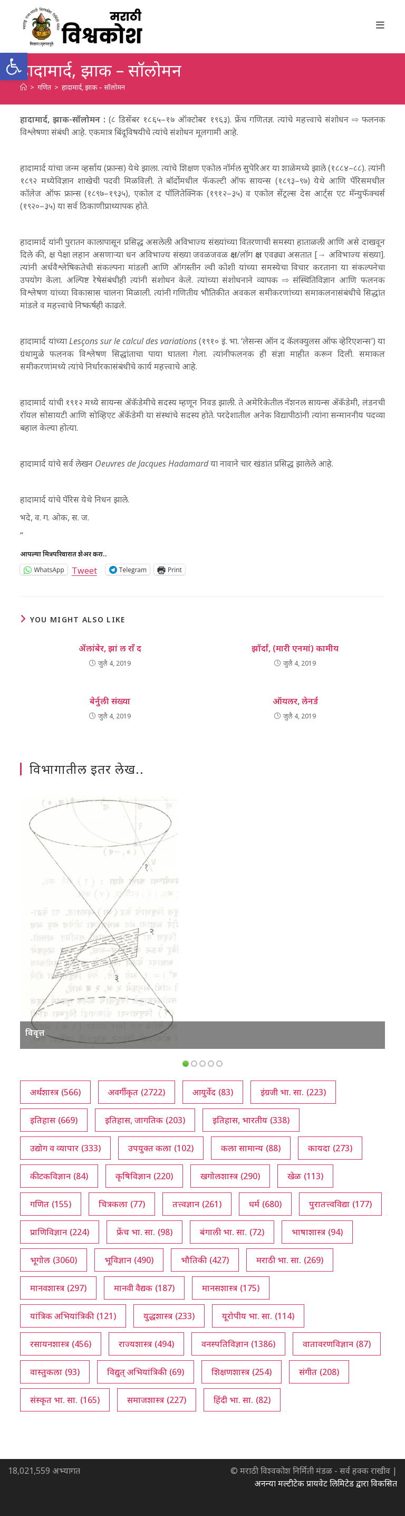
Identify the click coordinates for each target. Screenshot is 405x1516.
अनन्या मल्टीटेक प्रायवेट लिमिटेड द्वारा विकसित (325, 1483)
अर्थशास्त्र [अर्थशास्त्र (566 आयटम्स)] (55, 1092)
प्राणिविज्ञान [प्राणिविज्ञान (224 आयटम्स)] (59, 1232)
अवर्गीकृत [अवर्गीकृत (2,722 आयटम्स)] (136, 1092)
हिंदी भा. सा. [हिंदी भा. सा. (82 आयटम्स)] (242, 1400)
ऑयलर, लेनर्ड (295, 701)
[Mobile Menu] (380, 24)
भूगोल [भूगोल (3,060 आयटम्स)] (53, 1260)
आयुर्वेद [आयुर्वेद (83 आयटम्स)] (212, 1092)
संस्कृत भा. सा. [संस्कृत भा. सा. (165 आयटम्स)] (65, 1400)
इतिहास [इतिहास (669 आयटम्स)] (54, 1120)
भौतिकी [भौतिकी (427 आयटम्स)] (205, 1260)
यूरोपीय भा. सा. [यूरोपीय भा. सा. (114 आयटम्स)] (258, 1316)
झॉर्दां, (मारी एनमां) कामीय (295, 648)
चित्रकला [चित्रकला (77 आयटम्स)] (122, 1204)
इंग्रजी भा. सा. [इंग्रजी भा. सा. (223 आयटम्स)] (293, 1092)
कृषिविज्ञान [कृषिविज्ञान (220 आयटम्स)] (144, 1176)
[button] (13, 66)
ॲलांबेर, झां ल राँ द (110, 648)
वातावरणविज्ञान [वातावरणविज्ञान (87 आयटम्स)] (337, 1344)
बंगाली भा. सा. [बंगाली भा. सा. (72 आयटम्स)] (232, 1232)
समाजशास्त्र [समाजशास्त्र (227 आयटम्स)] (156, 1400)
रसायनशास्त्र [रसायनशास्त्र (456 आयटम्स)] (60, 1344)
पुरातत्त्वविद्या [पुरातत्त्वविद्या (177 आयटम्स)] (340, 1204)
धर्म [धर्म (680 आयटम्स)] (265, 1204)
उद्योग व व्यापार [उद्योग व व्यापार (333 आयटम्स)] (65, 1148)
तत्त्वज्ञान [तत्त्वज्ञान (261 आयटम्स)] (196, 1204)
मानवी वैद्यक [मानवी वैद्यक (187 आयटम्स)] (144, 1288)
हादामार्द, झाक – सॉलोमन (93, 87)
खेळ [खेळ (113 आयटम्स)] (305, 1176)
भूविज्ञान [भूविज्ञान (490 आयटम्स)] (128, 1260)
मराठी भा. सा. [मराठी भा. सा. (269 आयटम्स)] (289, 1260)
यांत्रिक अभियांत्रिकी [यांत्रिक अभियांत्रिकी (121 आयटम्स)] (73, 1316)
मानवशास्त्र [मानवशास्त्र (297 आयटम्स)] (58, 1288)
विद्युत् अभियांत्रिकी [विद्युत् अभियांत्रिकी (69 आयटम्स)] (145, 1372)
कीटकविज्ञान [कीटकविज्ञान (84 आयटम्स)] (59, 1176)
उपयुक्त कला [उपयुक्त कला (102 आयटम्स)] (161, 1148)
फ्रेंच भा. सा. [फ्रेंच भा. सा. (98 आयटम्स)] (144, 1232)
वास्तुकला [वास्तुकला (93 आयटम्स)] (55, 1372)
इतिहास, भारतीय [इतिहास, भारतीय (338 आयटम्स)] (251, 1120)
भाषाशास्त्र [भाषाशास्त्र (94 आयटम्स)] (317, 1232)
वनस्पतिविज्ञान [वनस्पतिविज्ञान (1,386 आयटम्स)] (238, 1344)
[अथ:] (23, 87)
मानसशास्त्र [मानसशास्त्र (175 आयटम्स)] (230, 1288)
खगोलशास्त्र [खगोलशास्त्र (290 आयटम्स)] (230, 1176)
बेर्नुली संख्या (110, 701)
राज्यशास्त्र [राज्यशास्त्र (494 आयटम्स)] (146, 1344)
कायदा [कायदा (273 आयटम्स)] (330, 1148)
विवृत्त (34, 1032)
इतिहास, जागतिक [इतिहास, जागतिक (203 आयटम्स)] (145, 1120)
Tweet (84, 569)
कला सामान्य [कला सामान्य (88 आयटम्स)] (251, 1148)
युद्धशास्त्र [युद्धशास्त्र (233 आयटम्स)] (169, 1316)
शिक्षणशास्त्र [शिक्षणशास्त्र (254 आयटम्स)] (241, 1372)
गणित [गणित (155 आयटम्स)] (50, 1204)
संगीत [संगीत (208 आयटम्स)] (319, 1372)
